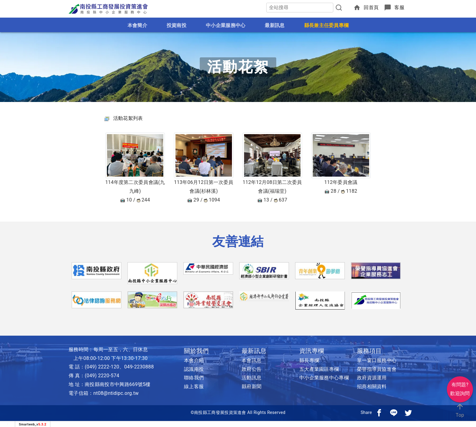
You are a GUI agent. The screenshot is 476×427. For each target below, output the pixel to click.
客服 (399, 7)
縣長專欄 (309, 360)
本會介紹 (194, 360)
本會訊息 (251, 360)
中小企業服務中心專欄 (324, 378)
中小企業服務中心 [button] (225, 25)
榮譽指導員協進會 (376, 369)
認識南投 (194, 369)
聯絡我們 (194, 378)
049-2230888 (139, 367)
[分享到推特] (408, 412)
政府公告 (251, 369)
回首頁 (371, 7)
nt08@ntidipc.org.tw (116, 393)
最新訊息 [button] (274, 25)
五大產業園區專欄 (319, 369)
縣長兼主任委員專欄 (326, 25)
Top (460, 410)
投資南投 (176, 25)
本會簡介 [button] (137, 25)
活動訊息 (251, 378)
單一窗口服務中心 (376, 360)
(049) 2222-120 (102, 367)
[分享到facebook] (379, 412)
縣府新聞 (251, 386)
